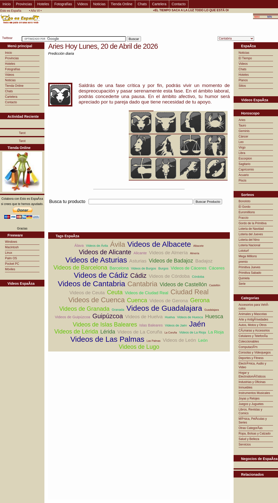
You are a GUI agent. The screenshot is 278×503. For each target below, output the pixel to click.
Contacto (179, 4)
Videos (82, 4)
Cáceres (217, 268)
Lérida (107, 332)
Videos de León (179, 340)
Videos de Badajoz (171, 261)
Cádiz (138, 275)
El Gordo (244, 206)
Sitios (242, 86)
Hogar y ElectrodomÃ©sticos (252, 374)
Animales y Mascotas (253, 314)
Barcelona (119, 268)
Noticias (99, 4)
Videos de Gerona (168, 300)
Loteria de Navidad (251, 228)
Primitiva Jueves (249, 267)
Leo (241, 142)
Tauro (242, 125)
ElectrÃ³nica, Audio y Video (252, 365)
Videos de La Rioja (192, 332)
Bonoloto (244, 201)
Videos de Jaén (176, 325)
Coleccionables (249, 341)
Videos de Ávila (97, 246)
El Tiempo (245, 58)
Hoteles (43, 4)
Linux (8, 252)
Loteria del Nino (249, 240)
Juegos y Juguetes (251, 404)
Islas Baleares (151, 325)
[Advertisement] (139, 207)
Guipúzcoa (107, 316)
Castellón (214, 285)
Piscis (242, 180)
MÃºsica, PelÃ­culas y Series (253, 420)
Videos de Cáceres (189, 268)
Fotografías (63, 4)
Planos (243, 80)
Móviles (10, 269)
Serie (242, 284)
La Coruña (170, 332)
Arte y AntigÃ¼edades (253, 319)
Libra (242, 153)
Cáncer (243, 136)
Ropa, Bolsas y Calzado (255, 433)
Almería (194, 253)
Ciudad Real (189, 292)
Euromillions (247, 212)
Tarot (22, 133)
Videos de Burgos (143, 268)
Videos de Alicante (105, 252)
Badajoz (204, 261)
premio (243, 262)
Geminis (244, 131)
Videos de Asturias (96, 260)
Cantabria (142, 284)
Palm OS (11, 258)
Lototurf (244, 250)
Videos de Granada (84, 309)
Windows (11, 242)
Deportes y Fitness (251, 358)
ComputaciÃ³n (248, 347)
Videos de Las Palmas (107, 339)
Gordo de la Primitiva (253, 223)
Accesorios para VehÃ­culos (254, 306)
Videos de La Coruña (139, 331)
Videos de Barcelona (80, 267)
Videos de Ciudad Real (146, 292)
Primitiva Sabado (250, 272)
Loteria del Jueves (251, 234)
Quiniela (244, 278)
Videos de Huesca (190, 317)
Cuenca (137, 300)
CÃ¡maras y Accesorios (254, 330)
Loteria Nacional (249, 245)
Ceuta (115, 292)
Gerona (200, 300)
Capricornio (246, 169)
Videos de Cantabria (91, 284)
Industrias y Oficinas (252, 382)
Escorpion (245, 158)
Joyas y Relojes (249, 398)
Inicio (6, 4)
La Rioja (216, 332)
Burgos (163, 268)
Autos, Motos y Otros (253, 325)
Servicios (245, 444)
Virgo (242, 147)
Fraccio (243, 218)
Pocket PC (12, 264)
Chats (142, 4)
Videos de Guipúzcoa (72, 317)
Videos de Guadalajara (164, 308)
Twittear (7, 38)
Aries (242, 120)
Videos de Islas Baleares (105, 324)
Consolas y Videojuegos (255, 352)
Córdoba (198, 276)
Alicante (140, 253)
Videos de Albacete (159, 244)
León (203, 340)
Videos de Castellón (183, 285)
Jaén (197, 324)
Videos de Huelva (144, 316)
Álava (79, 245)
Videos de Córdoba (169, 276)
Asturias (137, 261)
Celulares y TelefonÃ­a (253, 336)
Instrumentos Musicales (254, 393)
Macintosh (12, 247)
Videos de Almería (168, 252)
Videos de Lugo (139, 347)
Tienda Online (122, 4)
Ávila (117, 244)
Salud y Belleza (249, 439)
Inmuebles (245, 387)
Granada (118, 310)
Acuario (244, 175)
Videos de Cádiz (101, 275)
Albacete (198, 245)
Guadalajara (211, 309)
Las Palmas (153, 340)
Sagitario (244, 164)
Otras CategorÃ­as (251, 428)
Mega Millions (248, 256)
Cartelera (159, 4)
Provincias (24, 4)
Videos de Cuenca (96, 300)
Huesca (214, 317)
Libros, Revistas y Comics (250, 411)
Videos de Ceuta (87, 292)
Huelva (170, 317)
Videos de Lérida (76, 331)
